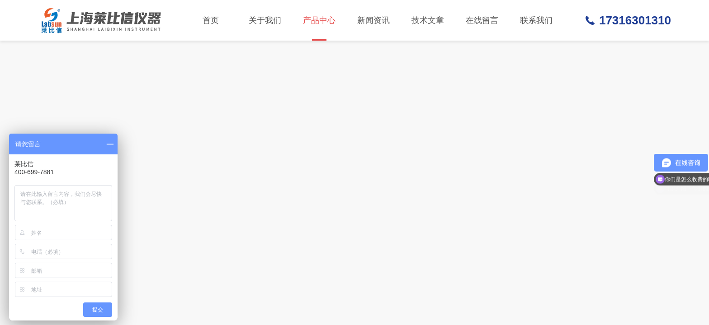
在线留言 (482, 20)
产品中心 (319, 28)
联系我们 (536, 20)
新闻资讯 (373, 20)
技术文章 (427, 20)
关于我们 (265, 20)
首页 (211, 20)
